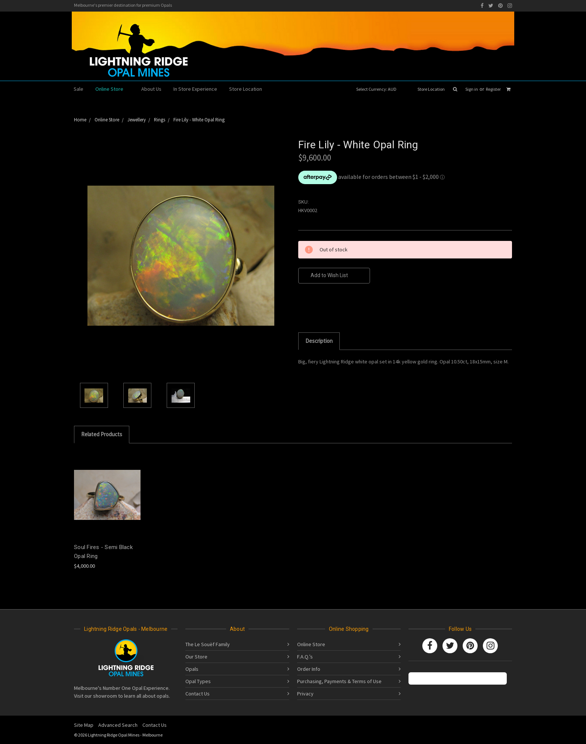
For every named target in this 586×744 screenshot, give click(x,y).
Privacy (305, 693)
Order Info (308, 669)
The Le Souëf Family (207, 644)
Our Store (196, 656)
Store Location (431, 89)
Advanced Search (118, 725)
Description (319, 340)
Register (493, 89)
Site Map (83, 725)
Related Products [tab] (101, 434)
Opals (191, 669)
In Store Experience (195, 89)
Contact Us (197, 693)
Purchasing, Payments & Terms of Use (339, 681)
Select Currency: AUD (378, 89)
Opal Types (198, 681)
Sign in (471, 89)
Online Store (112, 89)
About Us (151, 89)
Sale (78, 89)
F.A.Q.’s (305, 656)
